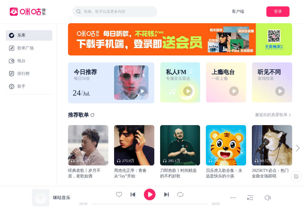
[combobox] (115, 11)
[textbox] (119, 11)
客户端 (238, 11)
